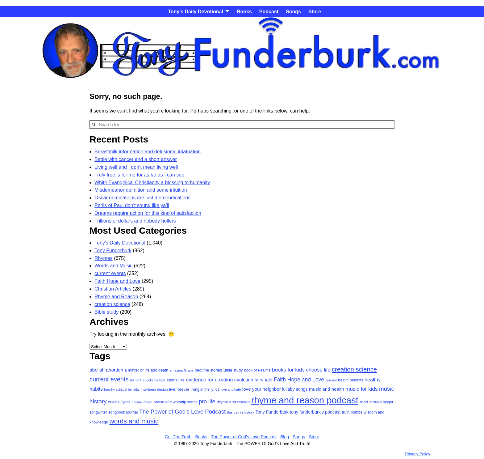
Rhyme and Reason (116, 296)
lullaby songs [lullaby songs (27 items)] (294, 389)
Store (314, 11)
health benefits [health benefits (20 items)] (350, 380)
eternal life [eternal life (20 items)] (176, 380)
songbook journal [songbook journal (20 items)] (123, 412)
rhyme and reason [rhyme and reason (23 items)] (233, 402)
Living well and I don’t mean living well (136, 167)
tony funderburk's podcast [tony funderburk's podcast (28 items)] (315, 412)
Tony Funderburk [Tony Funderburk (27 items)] (272, 412)
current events (110, 273)
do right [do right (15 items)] (135, 380)
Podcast (268, 11)
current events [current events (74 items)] (109, 379)
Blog (284, 436)
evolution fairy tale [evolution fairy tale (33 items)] (253, 379)
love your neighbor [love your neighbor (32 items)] (261, 389)
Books (244, 11)
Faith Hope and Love (117, 281)
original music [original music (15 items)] (142, 402)
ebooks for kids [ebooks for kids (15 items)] (154, 380)
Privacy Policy (417, 454)
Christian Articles (112, 288)
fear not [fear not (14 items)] (331, 380)
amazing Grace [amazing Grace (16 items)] (182, 370)
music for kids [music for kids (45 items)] (361, 389)
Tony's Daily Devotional (119, 242)
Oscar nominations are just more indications (142, 197)
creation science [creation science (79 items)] (354, 369)
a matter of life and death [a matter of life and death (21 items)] (147, 370)
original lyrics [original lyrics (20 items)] (119, 402)
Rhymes (103, 258)
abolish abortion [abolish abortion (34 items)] (106, 369)
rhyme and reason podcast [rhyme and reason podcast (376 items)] (304, 400)
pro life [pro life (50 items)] (207, 401)
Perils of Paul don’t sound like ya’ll (131, 205)
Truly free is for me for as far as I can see (139, 174)
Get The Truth (178, 436)
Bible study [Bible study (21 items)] (233, 370)
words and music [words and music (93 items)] (133, 421)
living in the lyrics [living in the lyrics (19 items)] (205, 389)
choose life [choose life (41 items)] (318, 370)
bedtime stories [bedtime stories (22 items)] (208, 370)
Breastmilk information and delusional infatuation (147, 151)
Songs (293, 11)
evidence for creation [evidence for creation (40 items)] (209, 379)
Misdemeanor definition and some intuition (140, 190)
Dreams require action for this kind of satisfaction (147, 213)
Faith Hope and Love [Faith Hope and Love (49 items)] (299, 379)
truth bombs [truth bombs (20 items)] (352, 412)
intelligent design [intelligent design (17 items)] (154, 389)
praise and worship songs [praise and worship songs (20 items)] (176, 402)
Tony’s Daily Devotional (195, 11)
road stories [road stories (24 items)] (371, 402)
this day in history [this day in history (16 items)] (240, 412)
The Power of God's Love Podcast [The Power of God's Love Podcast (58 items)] (182, 411)
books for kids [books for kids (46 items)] (288, 370)
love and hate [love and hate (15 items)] (231, 389)
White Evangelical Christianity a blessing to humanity (152, 182)
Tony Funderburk (112, 250)
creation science (112, 304)
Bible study (106, 312)
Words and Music (113, 265)
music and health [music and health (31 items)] (326, 389)
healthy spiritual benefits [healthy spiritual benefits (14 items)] (121, 389)
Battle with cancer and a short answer (135, 159)
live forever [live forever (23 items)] (179, 389)
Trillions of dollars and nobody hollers (135, 220)
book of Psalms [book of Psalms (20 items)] (257, 370)
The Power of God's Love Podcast (244, 436)
